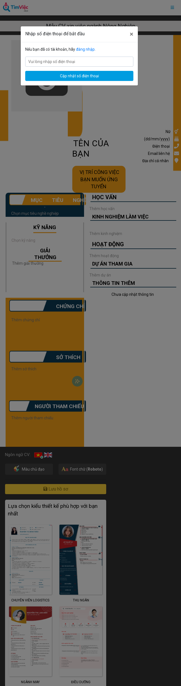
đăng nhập (85, 49)
